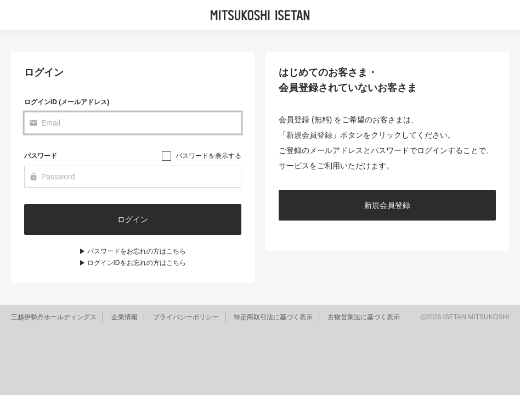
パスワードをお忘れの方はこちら (136, 251)
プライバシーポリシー (186, 317)
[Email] (132, 123)
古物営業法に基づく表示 (363, 317)
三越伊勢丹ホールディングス (54, 317)
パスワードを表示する (208, 156)
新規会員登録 (387, 205)
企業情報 (124, 317)
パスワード (40, 156)
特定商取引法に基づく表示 (273, 317)
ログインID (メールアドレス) (66, 102)
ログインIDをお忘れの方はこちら (136, 263)
